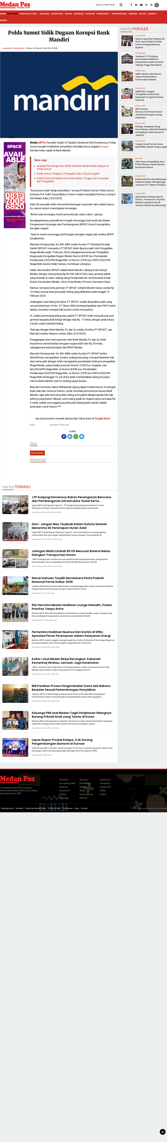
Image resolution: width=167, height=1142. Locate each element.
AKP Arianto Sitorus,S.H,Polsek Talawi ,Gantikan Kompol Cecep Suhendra (148, 113)
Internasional (119, 13)
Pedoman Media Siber (35, 808)
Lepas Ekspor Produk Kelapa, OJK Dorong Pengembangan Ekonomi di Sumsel (62, 742)
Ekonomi (90, 13)
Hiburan (133, 13)
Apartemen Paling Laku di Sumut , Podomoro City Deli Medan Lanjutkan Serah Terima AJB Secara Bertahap (150, 201)
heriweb (163, 808)
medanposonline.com (146, 808)
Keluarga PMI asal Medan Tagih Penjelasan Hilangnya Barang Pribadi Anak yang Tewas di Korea (71, 715)
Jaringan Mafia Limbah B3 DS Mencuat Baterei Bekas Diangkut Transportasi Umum (71, 553)
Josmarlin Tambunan (13, 48)
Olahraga (78, 13)
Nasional (45, 13)
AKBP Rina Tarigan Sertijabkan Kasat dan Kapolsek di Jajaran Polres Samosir (149, 95)
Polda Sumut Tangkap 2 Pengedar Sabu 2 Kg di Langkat (68, 173)
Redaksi (19, 808)
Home (3, 13)
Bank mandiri (37, 453)
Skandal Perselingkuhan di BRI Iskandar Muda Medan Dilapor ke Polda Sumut (73, 167)
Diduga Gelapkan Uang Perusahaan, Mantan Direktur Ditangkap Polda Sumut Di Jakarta (151, 131)
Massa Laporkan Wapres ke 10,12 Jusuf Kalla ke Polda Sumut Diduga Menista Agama (150, 43)
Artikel (103, 794)
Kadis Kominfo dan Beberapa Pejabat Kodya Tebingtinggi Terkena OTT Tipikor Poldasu (150, 182)
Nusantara (57, 13)
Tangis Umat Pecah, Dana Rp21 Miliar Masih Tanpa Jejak (151, 145)
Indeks (3, 20)
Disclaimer (68, 808)
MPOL (42, 142)
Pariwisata (105, 783)
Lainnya (152, 13)
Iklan (77, 808)
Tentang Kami (7, 808)
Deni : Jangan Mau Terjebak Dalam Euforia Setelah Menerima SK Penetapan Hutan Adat (69, 526)
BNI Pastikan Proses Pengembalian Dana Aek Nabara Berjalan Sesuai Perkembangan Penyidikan (71, 688)
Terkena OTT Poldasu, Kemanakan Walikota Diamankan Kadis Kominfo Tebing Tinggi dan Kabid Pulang (149, 62)
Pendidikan (102, 13)
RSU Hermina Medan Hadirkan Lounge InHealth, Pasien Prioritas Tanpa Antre (72, 607)
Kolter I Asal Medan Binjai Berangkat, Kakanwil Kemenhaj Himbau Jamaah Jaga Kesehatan (66, 661)
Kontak (84, 808)
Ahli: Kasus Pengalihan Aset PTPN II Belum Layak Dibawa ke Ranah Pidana (150, 164)
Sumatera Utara (27, 13)
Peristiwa (12, 13)
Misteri (83, 786)
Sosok (82, 790)
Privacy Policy (54, 808)
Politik (142, 13)
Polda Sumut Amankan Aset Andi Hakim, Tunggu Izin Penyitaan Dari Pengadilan (73, 180)
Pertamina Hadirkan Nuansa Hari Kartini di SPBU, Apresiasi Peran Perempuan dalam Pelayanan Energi (71, 634)
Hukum (68, 13)
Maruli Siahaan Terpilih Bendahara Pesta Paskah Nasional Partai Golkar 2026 (68, 580)
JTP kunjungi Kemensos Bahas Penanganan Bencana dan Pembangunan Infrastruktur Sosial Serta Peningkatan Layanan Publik (71, 501)
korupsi (104, 146)
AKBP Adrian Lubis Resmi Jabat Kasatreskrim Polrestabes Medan (148, 76)
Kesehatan (37, 620)
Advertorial (105, 786)
